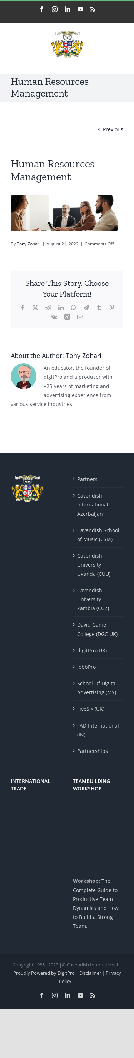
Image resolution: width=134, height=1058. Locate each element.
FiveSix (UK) (90, 708)
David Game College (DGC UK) (97, 629)
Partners (87, 479)
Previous (113, 129)
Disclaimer (90, 973)
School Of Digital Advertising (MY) (97, 688)
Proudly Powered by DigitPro (44, 973)
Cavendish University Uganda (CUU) (93, 564)
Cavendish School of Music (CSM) (98, 535)
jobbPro (86, 666)
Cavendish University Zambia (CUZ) (93, 599)
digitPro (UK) (92, 650)
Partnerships (92, 751)
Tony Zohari (28, 244)
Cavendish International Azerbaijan (92, 504)
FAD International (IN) (98, 730)
